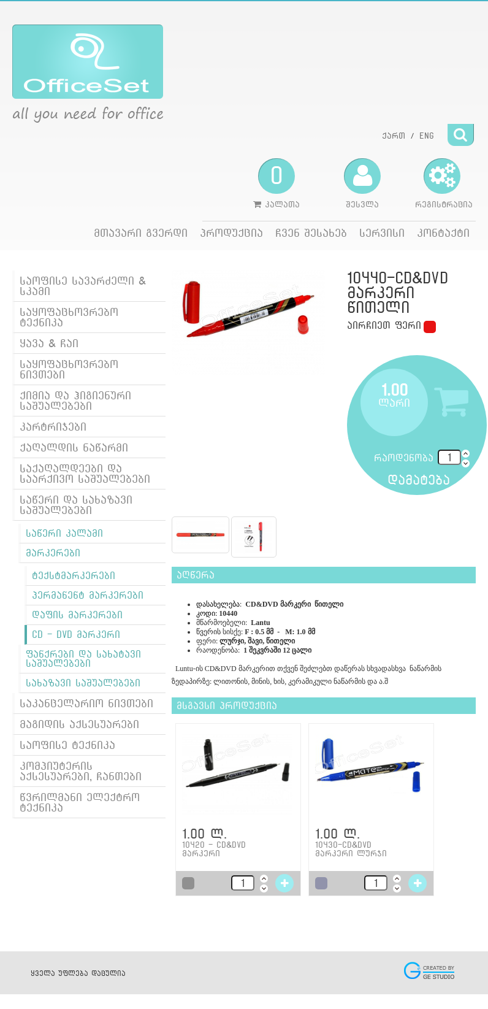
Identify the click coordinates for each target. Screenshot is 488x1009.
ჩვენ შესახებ (311, 233)
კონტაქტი (443, 233)
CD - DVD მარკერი (76, 634)
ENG (426, 135)
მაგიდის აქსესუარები (79, 724)
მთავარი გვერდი (141, 233)
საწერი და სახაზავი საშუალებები (76, 504)
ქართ (393, 135)
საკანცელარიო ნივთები (86, 703)
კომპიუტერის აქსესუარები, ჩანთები (81, 771)
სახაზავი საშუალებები (83, 683)
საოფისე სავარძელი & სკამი (83, 285)
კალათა (276, 183)
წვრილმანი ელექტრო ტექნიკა (80, 802)
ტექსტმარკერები (73, 575)
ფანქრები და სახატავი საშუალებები (83, 659)
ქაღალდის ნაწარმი (74, 447)
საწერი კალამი (64, 533)
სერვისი (382, 233)
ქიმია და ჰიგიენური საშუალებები (75, 400)
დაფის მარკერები (77, 615)
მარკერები (53, 553)
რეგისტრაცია (444, 183)
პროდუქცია (231, 233)
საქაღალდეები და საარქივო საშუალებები (85, 473)
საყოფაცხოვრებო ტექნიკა (69, 317)
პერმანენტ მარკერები (87, 595)
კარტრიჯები (53, 426)
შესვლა (362, 183)
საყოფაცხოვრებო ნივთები (69, 369)
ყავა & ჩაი (49, 343)
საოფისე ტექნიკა (67, 745)
